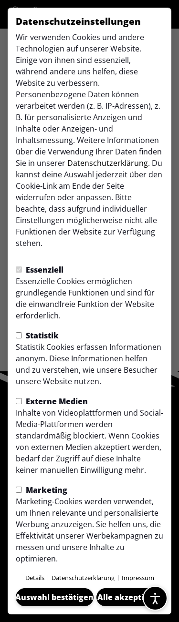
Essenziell (39, 270)
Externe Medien (52, 401)
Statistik (37, 335)
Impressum (138, 577)
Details (34, 577)
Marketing (41, 490)
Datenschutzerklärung (107, 163)
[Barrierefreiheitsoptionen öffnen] (155, 598)
